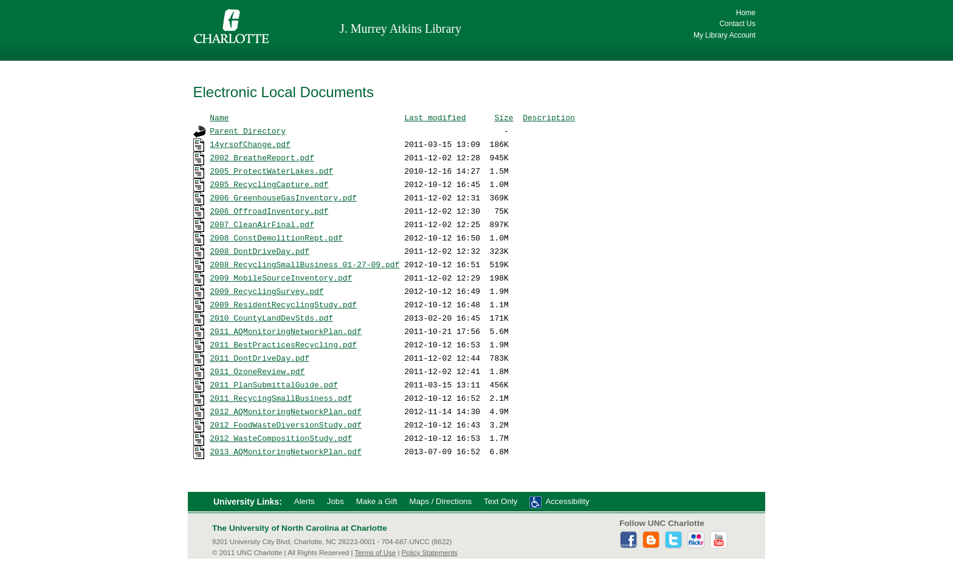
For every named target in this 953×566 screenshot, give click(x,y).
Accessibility (567, 501)
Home (745, 13)
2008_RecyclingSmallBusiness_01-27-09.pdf (304, 264)
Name (219, 117)
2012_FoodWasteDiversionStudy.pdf (286, 424)
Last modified (435, 117)
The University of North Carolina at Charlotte (299, 528)
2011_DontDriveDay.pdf (259, 357)
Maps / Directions (441, 501)
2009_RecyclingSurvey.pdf (266, 290)
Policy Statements (430, 552)
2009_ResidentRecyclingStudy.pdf (283, 304)
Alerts (304, 501)
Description (549, 117)
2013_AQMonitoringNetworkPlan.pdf (286, 451)
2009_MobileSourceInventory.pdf (281, 277)
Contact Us (737, 23)
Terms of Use (375, 552)
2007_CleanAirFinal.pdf (262, 224)
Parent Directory (248, 130)
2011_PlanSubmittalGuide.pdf (274, 384)
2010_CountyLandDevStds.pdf (271, 317)
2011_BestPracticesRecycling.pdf (283, 344)
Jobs (335, 501)
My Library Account (724, 35)
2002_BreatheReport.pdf (262, 157)
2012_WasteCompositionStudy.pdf (281, 437)
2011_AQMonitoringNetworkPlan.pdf (286, 331)
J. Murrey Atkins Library (400, 28)
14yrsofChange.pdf (250, 143)
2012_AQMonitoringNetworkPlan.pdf (286, 411)
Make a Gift (376, 501)
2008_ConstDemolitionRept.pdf (276, 237)
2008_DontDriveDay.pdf (259, 250)
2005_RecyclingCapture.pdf (269, 184)
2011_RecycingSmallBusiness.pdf (281, 397)
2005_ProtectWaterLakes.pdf (271, 170)
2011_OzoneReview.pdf (257, 371)
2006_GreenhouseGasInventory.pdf (283, 197)
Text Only (500, 501)
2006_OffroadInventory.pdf (269, 210)
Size (503, 117)
